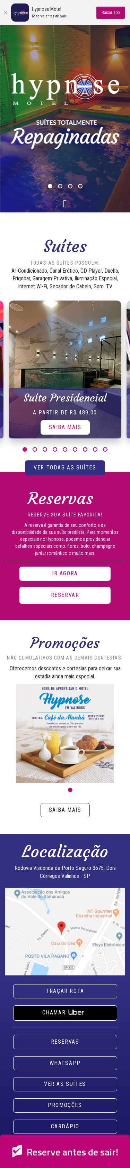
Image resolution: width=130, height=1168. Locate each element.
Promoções (65, 1105)
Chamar (65, 1011)
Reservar (65, 595)
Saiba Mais (65, 427)
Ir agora (65, 573)
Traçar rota (65, 991)
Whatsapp (65, 1063)
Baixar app (111, 12)
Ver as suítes (65, 1084)
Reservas (65, 1041)
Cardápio (65, 1126)
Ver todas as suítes (65, 467)
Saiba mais (65, 810)
